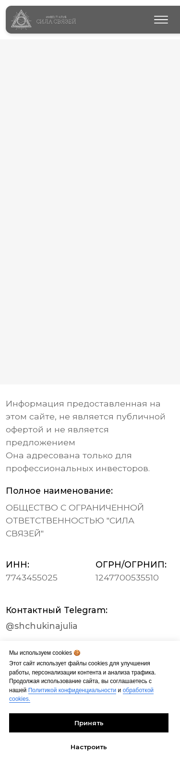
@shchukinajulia (42, 626)
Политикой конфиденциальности (72, 690)
